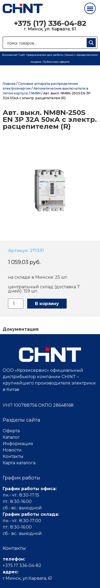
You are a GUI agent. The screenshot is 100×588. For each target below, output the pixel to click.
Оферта (11, 430)
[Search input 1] (45, 42)
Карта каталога (19, 462)
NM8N (36, 93)
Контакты (13, 456)
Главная (9, 84)
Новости (12, 450)
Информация (18, 443)
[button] (90, 8)
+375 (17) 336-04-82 (50, 23)
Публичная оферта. (56, 61)
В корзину (47, 303)
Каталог (11, 437)
